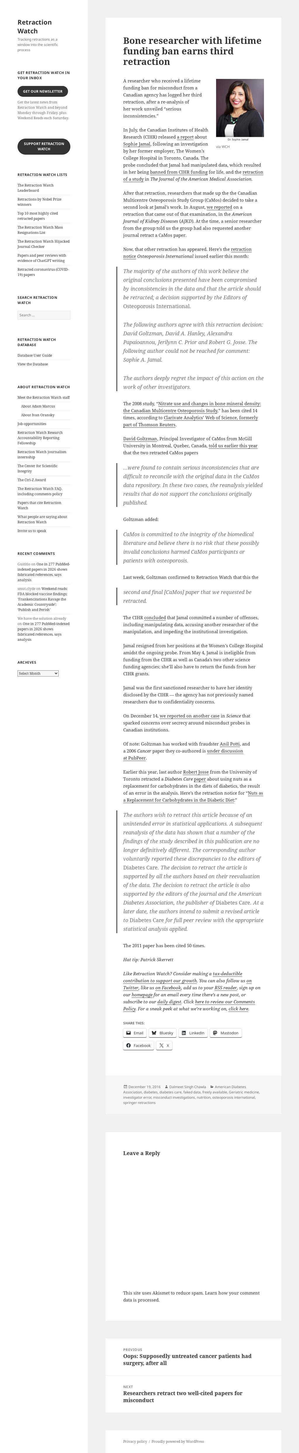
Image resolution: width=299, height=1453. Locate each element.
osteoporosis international (233, 1097)
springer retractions (139, 1102)
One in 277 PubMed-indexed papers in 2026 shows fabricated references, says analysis (44, 572)
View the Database (33, 364)
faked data (192, 1092)
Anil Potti (230, 744)
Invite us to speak (32, 530)
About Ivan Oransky (38, 415)
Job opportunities (32, 423)
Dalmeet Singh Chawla (187, 1086)
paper (200, 779)
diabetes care (170, 1092)
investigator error (137, 1097)
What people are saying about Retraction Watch (42, 519)
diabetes (151, 1092)
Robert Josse (196, 772)
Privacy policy (135, 1441)
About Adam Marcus (38, 406)
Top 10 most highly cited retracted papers (38, 216)
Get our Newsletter (42, 91)
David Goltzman (140, 438)
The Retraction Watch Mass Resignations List (40, 230)
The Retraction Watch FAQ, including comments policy (40, 491)
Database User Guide (35, 355)
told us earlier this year (233, 445)
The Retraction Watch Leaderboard (36, 188)
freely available (214, 1092)
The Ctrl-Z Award (32, 479)
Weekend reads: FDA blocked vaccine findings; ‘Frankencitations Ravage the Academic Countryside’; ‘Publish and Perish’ (42, 599)
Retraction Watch (35, 26)
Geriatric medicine (244, 1092)
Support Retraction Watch (44, 146)
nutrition (204, 1097)
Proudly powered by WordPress (178, 1441)
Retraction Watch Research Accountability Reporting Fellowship (40, 438)
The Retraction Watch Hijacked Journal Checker (43, 244)
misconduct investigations (174, 1097)
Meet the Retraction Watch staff (43, 397)
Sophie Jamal (136, 144)
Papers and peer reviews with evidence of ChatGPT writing (42, 258)
